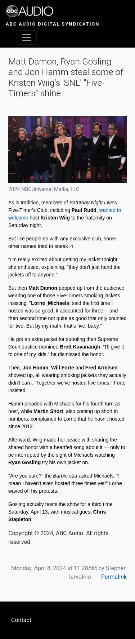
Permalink (114, 576)
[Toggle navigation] (27, 37)
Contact (21, 620)
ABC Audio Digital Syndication (52, 24)
